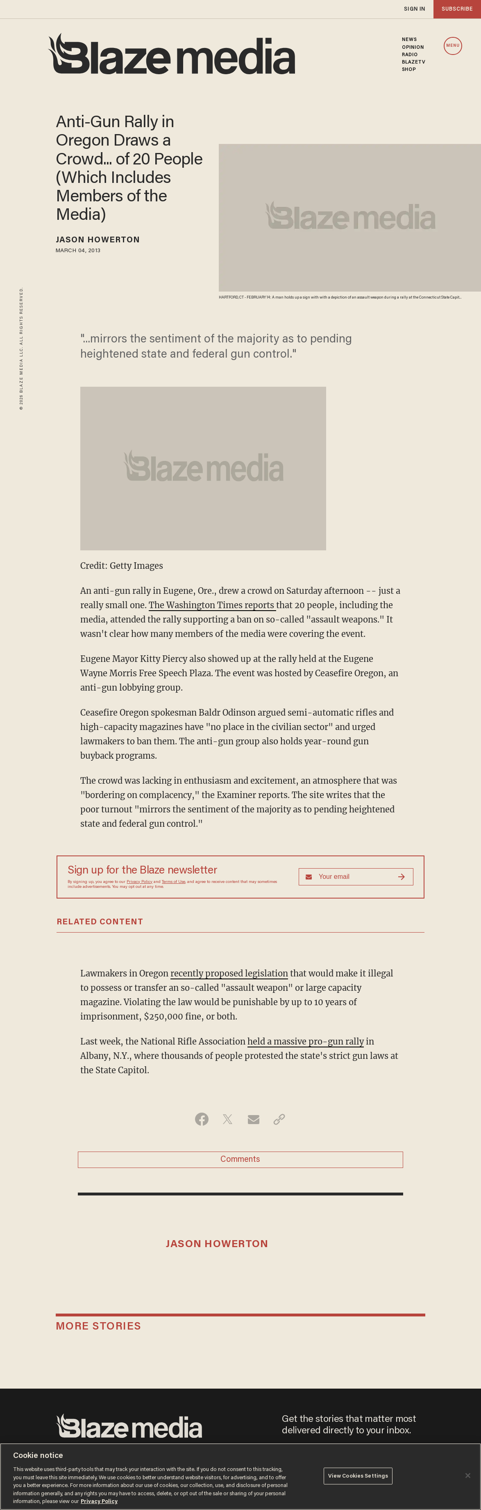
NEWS (409, 39)
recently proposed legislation (229, 973)
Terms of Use (173, 882)
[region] (240, 1476)
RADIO (410, 54)
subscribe (457, 9)
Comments (240, 1160)
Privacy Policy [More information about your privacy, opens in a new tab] (99, 1501)
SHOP (409, 69)
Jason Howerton (98, 240)
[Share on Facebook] (202, 1119)
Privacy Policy (139, 882)
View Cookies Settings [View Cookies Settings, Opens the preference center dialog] (358, 1475)
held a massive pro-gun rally (305, 1041)
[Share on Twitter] (227, 1119)
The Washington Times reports (212, 605)
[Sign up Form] (356, 876)
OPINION (413, 47)
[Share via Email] (253, 1119)
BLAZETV (414, 62)
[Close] (468, 1476)
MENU (453, 46)
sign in (414, 9)
